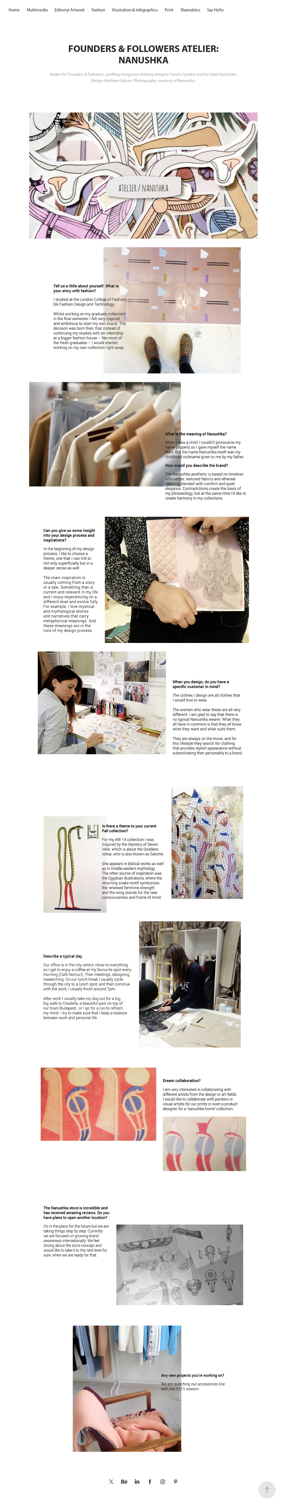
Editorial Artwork (70, 10)
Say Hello (215, 10)
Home (14, 10)
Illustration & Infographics (135, 10)
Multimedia (37, 10)
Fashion (98, 10)
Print (169, 10)
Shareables (190, 10)
